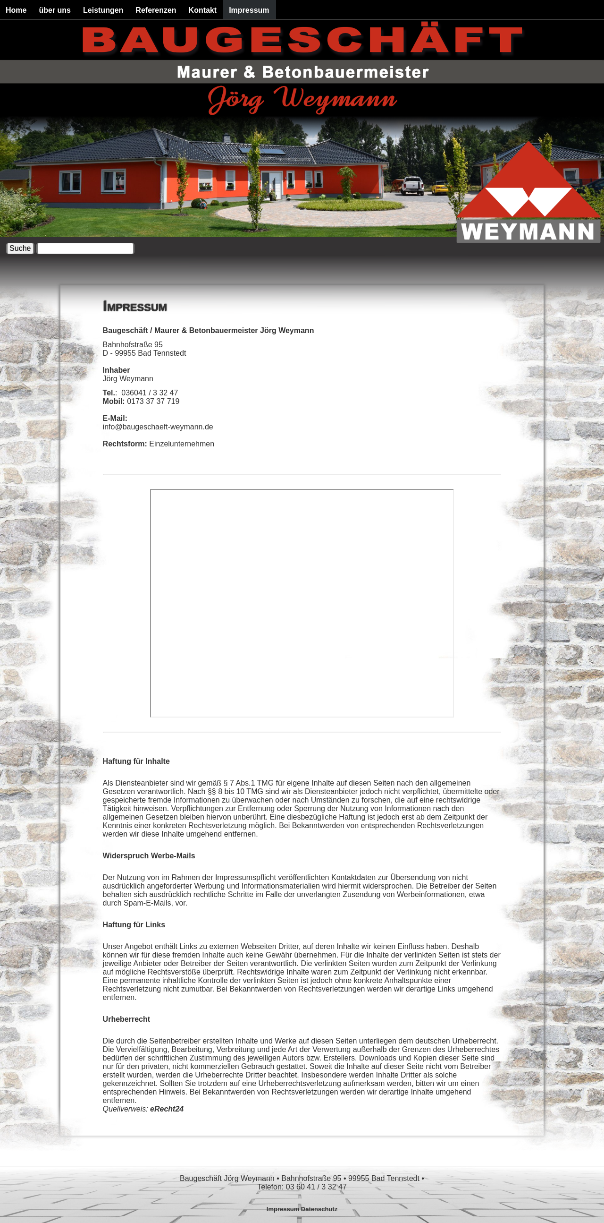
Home (16, 10)
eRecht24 (167, 1109)
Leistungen (103, 10)
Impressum (249, 10)
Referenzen (155, 10)
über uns (55, 10)
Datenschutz (319, 1209)
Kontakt (203, 10)
